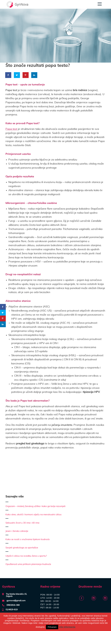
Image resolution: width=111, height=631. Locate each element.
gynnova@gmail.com (16, 601)
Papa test (11, 129)
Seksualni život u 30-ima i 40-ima (22, 523)
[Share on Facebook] (8, 75)
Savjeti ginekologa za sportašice (21, 548)
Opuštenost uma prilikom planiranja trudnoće (28, 564)
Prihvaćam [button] (52, 627)
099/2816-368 (13, 605)
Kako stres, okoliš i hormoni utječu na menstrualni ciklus (33, 515)
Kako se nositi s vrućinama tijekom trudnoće (27, 539)
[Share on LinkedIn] (34, 75)
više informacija (67, 627)
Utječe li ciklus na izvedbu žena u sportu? (26, 556)
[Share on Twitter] (17, 75)
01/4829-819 (11, 610)
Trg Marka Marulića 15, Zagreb (16, 595)
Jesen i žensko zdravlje (16, 531)
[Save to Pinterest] (26, 75)
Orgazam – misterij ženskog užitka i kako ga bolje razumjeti (35, 506)
